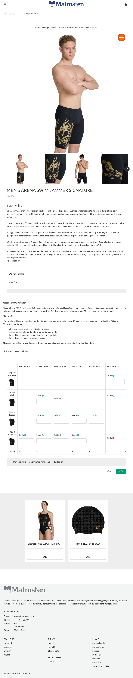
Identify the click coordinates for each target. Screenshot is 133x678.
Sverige (45, 28)
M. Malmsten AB (11, 611)
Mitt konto (97, 655)
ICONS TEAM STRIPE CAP (88, 544)
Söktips (95, 651)
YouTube (8, 655)
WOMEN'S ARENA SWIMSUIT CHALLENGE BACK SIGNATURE (56, 544)
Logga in (52, 661)
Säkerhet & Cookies (101, 666)
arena (53, 28)
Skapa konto (53, 651)
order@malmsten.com (24, 616)
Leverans (96, 659)
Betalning (96, 662)
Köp (121, 471)
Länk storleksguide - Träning (15, 351)
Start (37, 28)
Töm (109, 471)
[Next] (127, 169)
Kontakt (51, 647)
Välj (45, 557)
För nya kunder (98, 643)
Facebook (8, 643)
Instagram (8, 647)
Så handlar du (98, 647)
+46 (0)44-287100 (21, 620)
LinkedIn (7, 651)
